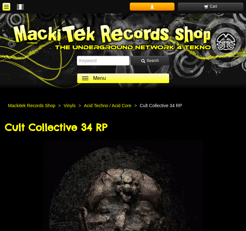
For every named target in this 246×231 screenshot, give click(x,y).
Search (150, 60)
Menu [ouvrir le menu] (99, 78)
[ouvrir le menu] (6, 7)
